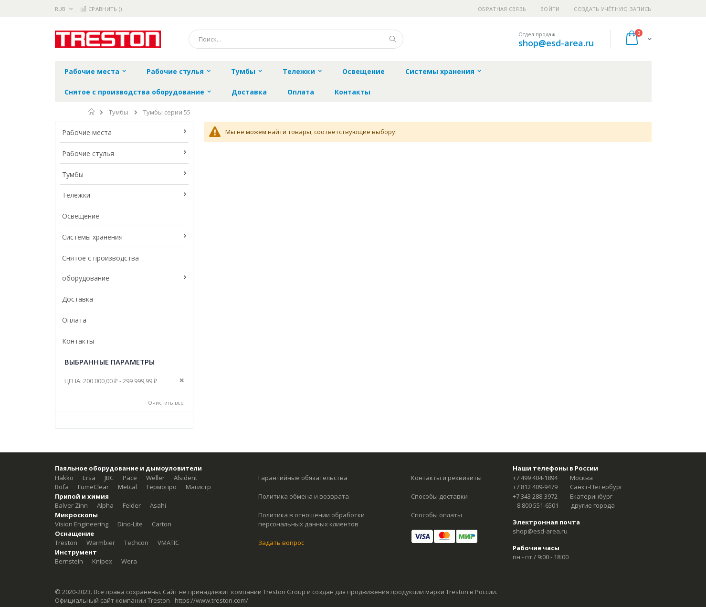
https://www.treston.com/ (211, 600)
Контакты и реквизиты (446, 477)
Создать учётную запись (612, 8)
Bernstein (69, 561)
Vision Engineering (81, 524)
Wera (129, 561)
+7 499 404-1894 (535, 477)
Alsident (185, 477)
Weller (155, 477)
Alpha (105, 505)
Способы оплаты (436, 515)
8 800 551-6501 (537, 505)
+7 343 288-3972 (535, 496)
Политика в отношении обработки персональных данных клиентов (311, 520)
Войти (549, 8)
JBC (109, 477)
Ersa (89, 477)
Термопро (161, 486)
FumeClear (93, 486)
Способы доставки (439, 496)
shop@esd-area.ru (556, 43)
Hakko (64, 477)
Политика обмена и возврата (303, 496)
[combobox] (296, 39)
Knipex (102, 561)
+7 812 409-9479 (535, 486)
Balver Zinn (71, 505)
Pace (130, 477)
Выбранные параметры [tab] (109, 361)
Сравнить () (101, 8)
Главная (91, 112)
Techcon (136, 542)
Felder (132, 505)
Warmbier (100, 542)
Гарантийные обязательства (303, 477)
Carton (161, 524)
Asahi (158, 505)
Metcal (127, 486)
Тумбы (118, 112)
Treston (66, 542)
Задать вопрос (281, 542)
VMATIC (168, 542)
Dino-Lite (130, 524)
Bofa (62, 486)
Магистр (198, 486)
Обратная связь (502, 8)
